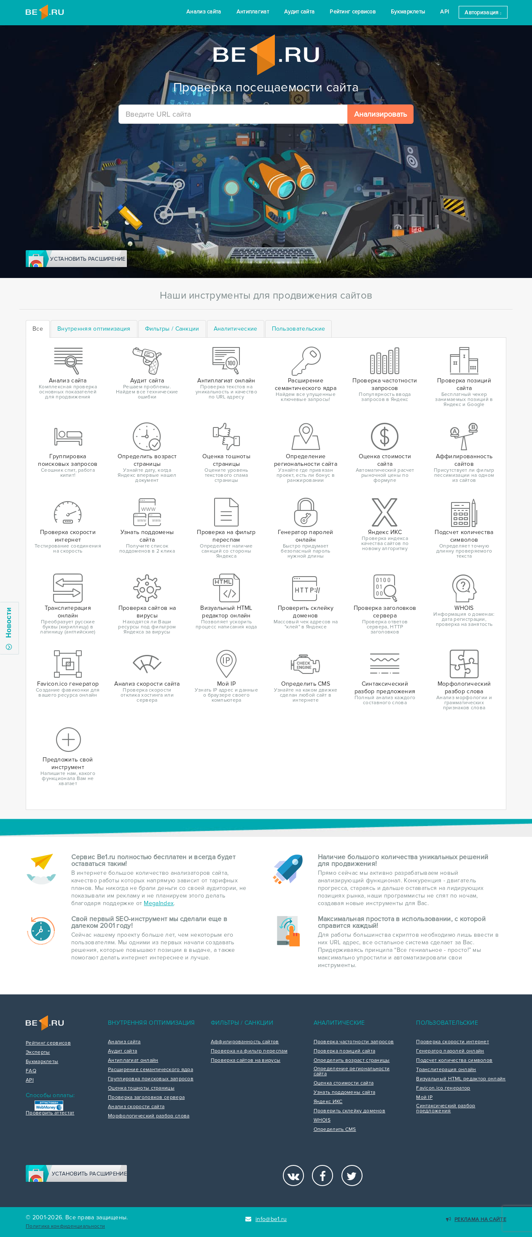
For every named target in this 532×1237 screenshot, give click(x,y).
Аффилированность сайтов (245, 1042)
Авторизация (483, 12)
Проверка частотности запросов (354, 1042)
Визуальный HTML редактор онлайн (460, 1079)
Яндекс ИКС (328, 1101)
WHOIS (322, 1120)
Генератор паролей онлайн (450, 1051)
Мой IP (424, 1097)
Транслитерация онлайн (446, 1069)
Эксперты (38, 1052)
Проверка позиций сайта (345, 1051)
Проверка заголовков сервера (146, 1097)
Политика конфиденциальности (65, 1226)
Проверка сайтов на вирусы (246, 1060)
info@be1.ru (266, 1219)
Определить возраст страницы (352, 1060)
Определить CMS (335, 1129)
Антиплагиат (252, 11)
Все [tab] (37, 328)
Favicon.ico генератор (443, 1088)
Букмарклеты (408, 11)
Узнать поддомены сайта (345, 1092)
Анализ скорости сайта (136, 1106)
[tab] (94, 329)
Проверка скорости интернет (452, 1042)
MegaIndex (159, 903)
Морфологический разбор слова (148, 1116)
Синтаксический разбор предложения (445, 1108)
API (444, 11)
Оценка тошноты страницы (141, 1088)
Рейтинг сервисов (353, 11)
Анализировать (380, 114)
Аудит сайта (299, 11)
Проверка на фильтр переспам (249, 1051)
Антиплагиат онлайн (133, 1060)
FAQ (31, 1071)
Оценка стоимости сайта (344, 1083)
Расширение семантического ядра (150, 1069)
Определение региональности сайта (352, 1071)
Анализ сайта (203, 11)
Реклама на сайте (476, 1219)
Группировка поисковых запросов (150, 1079)
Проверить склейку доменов (350, 1111)
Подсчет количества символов (454, 1060)
